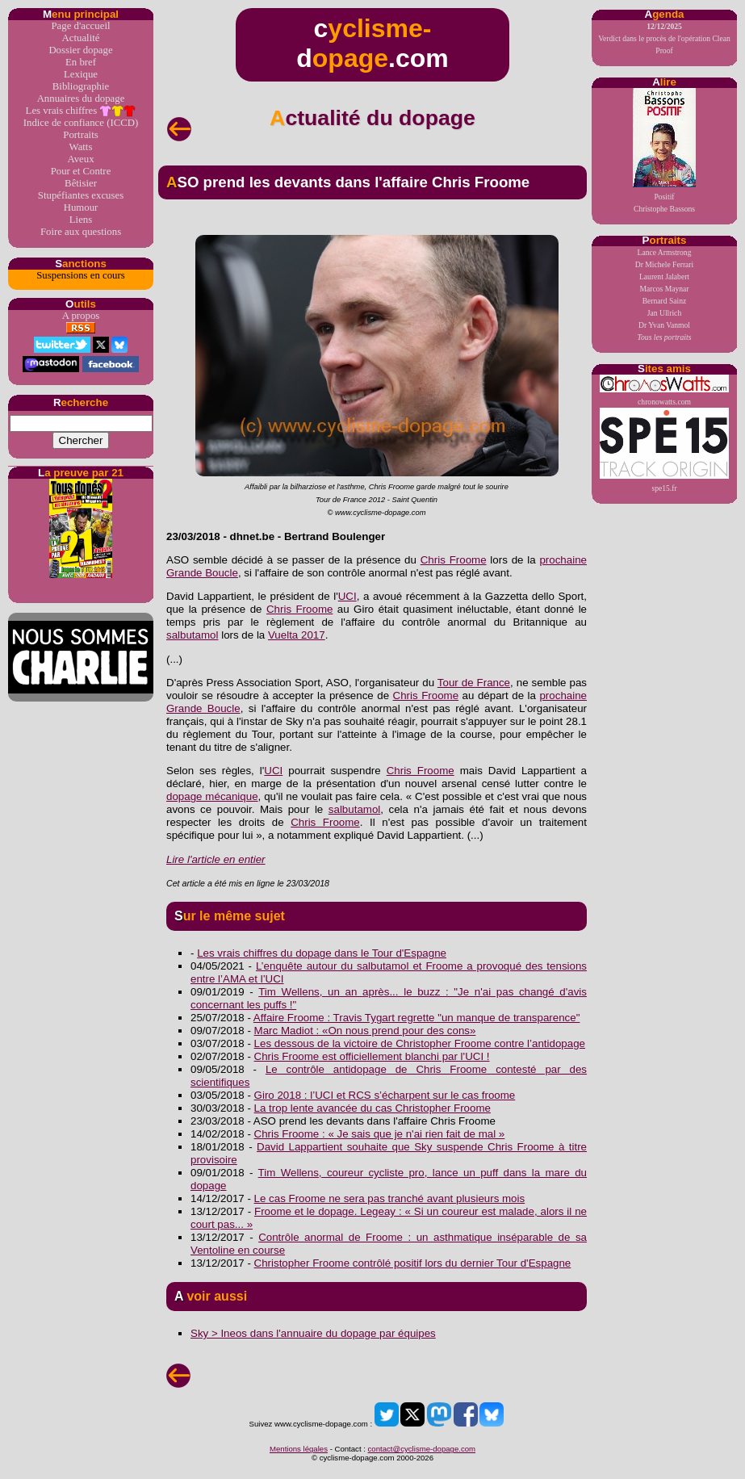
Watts (81, 147)
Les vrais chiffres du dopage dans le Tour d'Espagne (321, 953)
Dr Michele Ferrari (664, 264)
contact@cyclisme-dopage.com (421, 1448)
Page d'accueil (80, 25)
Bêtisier (81, 183)
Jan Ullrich (664, 312)
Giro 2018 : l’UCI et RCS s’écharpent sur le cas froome (385, 1095)
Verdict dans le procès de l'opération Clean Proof (664, 38)
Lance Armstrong (665, 252)
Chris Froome (454, 560)
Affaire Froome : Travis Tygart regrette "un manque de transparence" (416, 1018)
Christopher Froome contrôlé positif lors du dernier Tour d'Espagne (412, 1263)
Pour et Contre (81, 171)
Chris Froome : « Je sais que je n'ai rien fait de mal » (379, 1134)
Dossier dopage (80, 50)
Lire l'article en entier (216, 859)
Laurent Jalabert (664, 276)
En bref (80, 62)
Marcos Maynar (663, 288)
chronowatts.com (664, 390)
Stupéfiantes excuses (80, 195)
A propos (81, 315)
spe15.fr (664, 450)
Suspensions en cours (80, 275)
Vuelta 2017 (296, 635)
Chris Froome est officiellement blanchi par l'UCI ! (372, 1056)
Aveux (80, 159)
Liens (80, 219)
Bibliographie (80, 86)
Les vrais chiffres (81, 111)
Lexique (81, 74)
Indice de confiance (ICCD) (80, 122)
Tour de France (473, 683)
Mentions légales (299, 1448)
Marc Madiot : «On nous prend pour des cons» (365, 1030)
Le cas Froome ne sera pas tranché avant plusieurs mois (389, 1198)
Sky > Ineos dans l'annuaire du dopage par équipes (313, 1333)
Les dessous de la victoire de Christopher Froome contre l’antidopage (419, 1043)
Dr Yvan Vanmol (664, 325)
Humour (81, 207)
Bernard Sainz (664, 300)
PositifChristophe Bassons (664, 150)
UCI (347, 596)
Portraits (80, 134)
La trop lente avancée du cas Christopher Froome (372, 1108)
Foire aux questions (80, 231)
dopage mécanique (212, 796)
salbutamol (192, 635)
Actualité (81, 38)
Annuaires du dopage (81, 98)
